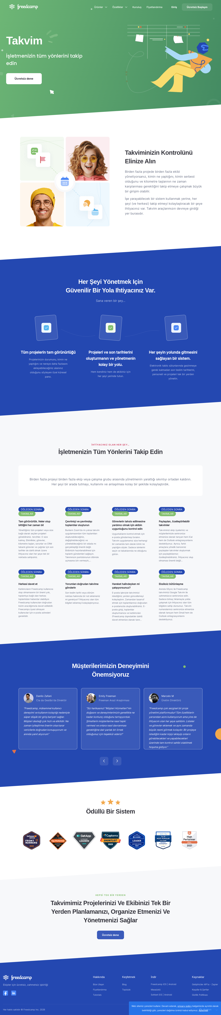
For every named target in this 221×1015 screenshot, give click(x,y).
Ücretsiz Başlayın (197, 7)
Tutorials (97, 994)
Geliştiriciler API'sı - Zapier (205, 984)
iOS (165, 984)
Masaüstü (156, 989)
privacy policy (185, 1006)
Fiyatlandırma (154, 7)
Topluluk (126, 989)
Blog (124, 984)
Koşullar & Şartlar (200, 989)
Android (172, 984)
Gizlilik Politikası (200, 994)
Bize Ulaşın (98, 984)
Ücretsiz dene (28, 80)
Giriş (174, 7)
